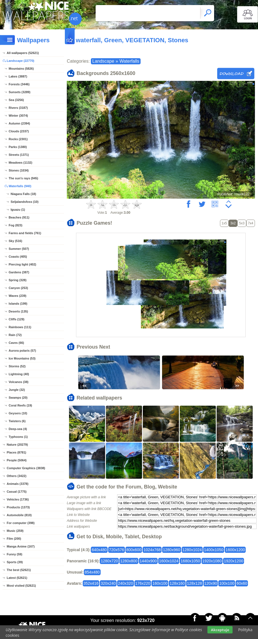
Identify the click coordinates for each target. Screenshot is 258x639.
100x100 (226, 583)
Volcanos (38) (19, 382)
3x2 (233, 223)
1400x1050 (213, 550)
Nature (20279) (17, 444)
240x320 (125, 583)
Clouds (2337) (19, 131)
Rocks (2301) (18, 139)
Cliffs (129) (16, 319)
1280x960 (171, 550)
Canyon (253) (18, 288)
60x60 (241, 583)
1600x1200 (235, 550)
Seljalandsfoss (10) (25, 201)
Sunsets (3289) (19, 92)
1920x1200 (233, 561)
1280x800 (129, 561)
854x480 (92, 572)
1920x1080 (212, 561)
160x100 (159, 583)
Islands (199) (18, 303)
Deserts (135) (18, 311)
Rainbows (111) (20, 327)
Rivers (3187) (18, 107)
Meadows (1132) (20, 162)
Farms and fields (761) (25, 233)
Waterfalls (129, 61)
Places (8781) (16, 452)
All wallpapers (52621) (23, 53)
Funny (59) (14, 554)
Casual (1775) (17, 491)
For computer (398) (21, 523)
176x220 (142, 583)
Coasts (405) (18, 256)
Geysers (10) (18, 413)
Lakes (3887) (18, 76)
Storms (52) (17, 366)
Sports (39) (15, 562)
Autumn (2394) (19, 123)
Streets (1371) (19, 154)
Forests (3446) (19, 84)
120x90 (210, 583)
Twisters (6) (17, 421)
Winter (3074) (18, 115)
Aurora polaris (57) (22, 350)
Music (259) (15, 530)
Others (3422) (16, 476)
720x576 (116, 550)
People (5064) (17, 460)
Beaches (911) (19, 217)
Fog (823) (15, 225)
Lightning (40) (19, 374)
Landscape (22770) (20, 60)
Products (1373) (18, 507)
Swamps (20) (18, 397)
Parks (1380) (18, 147)
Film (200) (14, 538)
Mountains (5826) (21, 68)
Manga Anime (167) (21, 546)
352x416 (91, 583)
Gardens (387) (19, 272)
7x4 (250, 223)
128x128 (194, 583)
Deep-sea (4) (18, 429)
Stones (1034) (19, 170)
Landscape (103, 61)
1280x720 (109, 561)
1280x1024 (192, 550)
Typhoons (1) (18, 436)
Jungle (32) (17, 389)
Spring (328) (18, 280)
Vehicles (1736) (18, 499)
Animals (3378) (18, 483)
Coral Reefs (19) (20, 405)
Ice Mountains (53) (22, 358)
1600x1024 (168, 561)
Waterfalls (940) (20, 186)
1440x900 (148, 561)
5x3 (241, 223)
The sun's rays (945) (23, 178)
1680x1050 (190, 561)
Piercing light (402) (22, 264)
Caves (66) (16, 342)
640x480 (99, 550)
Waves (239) (17, 295)
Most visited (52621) (21, 585)
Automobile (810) (19, 515)
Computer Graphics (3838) (26, 468)
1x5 (224, 223)
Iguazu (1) (18, 209)
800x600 (133, 550)
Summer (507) (19, 248)
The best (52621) (19, 570)
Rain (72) (15, 335)
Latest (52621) (17, 577)
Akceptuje (220, 629)
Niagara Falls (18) (23, 194)
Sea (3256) (16, 100)
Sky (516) (15, 241)
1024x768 (152, 550)
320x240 (108, 583)
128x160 (177, 583)
